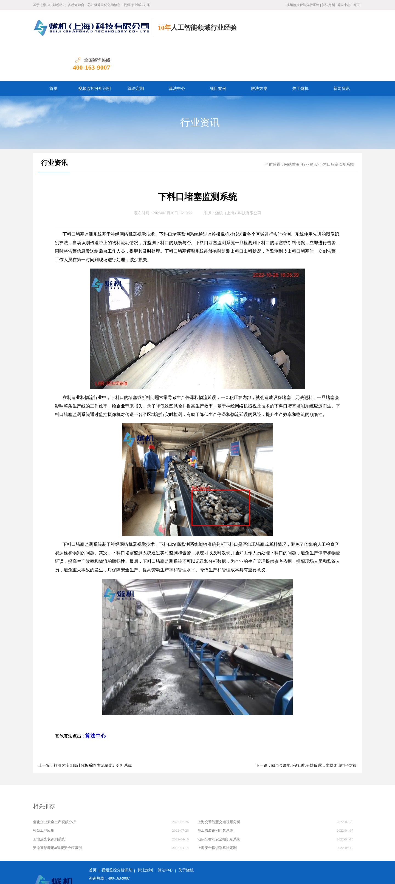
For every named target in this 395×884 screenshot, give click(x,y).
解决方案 (259, 53)
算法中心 (344, 5)
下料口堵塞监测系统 (336, 129)
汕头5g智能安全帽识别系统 (219, 804)
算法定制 (328, 5)
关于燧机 (300, 53)
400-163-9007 (343, 31)
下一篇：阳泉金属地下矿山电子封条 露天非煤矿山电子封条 (306, 730)
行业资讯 (200, 86)
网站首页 (292, 129)
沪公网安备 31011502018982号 (117, 876)
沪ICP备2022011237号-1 (168, 876)
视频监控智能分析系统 (302, 5)
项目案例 (218, 53)
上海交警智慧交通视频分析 (219, 786)
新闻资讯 (341, 53)
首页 (356, 5)
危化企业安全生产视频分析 (54, 786)
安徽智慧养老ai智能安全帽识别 (57, 812)
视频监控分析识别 (94, 53)
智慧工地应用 (43, 795)
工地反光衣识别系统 (49, 804)
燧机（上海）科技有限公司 (238, 177)
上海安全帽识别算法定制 (217, 812)
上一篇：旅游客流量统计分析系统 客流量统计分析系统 (85, 730)
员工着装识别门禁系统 (215, 795)
